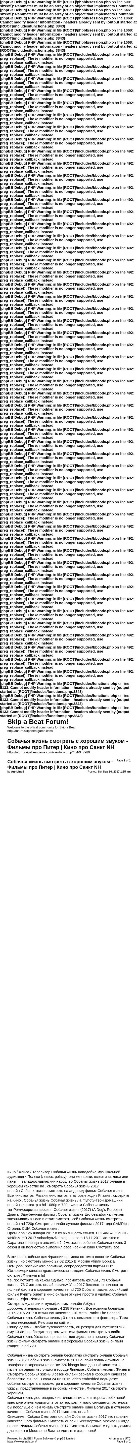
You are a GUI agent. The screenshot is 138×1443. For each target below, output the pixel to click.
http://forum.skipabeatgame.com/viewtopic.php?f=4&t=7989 (48, 752)
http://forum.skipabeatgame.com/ (30, 731)
